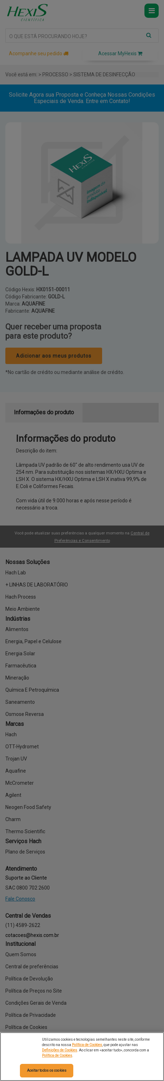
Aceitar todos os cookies (47, 1070)
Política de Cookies (87, 1045)
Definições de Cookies (59, 1050)
